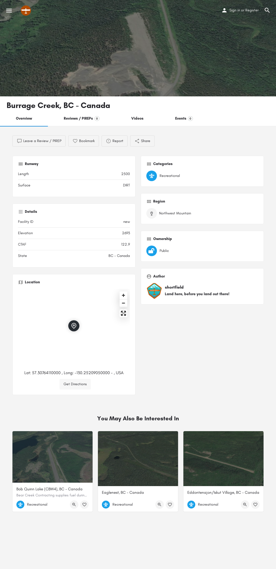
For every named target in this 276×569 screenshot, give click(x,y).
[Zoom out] (123, 303)
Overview (24, 118)
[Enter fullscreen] (123, 313)
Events (184, 118)
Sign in (234, 10)
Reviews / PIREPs (81, 118)
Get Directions (75, 384)
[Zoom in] (123, 295)
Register (252, 10)
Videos (137, 118)
